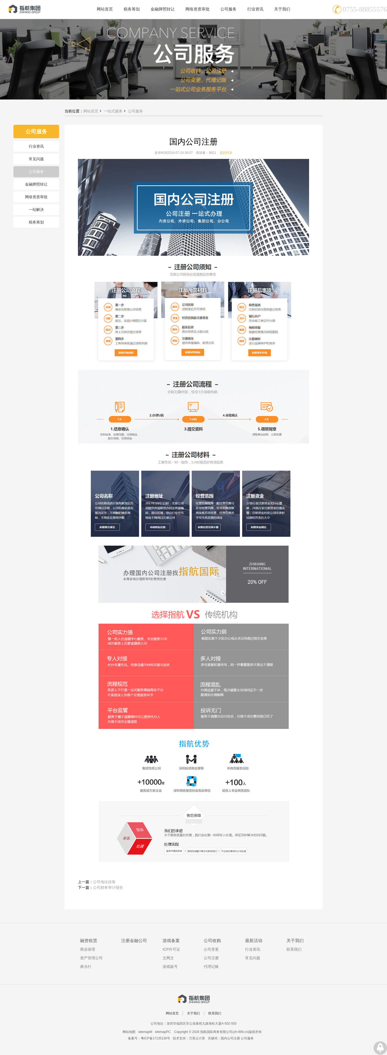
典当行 (85, 966)
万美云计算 (197, 1038)
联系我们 (294, 949)
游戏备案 (171, 940)
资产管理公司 (91, 958)
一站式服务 (113, 111)
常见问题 (36, 159)
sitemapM (145, 1032)
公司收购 (212, 940)
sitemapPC (163, 1032)
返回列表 (226, 153)
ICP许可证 (171, 949)
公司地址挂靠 (104, 882)
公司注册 (211, 958)
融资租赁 (88, 940)
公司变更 (211, 949)
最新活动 (253, 940)
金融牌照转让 (36, 184)
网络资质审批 (36, 197)
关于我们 (295, 940)
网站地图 (129, 1032)
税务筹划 (36, 222)
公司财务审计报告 (108, 887)
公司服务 (36, 171)
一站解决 (36, 209)
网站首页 (90, 111)
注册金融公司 (134, 940)
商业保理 (87, 949)
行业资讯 (36, 146)
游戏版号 (170, 966)
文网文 (168, 958)
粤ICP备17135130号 (155, 1038)
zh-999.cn (241, 1032)
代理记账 (211, 966)
